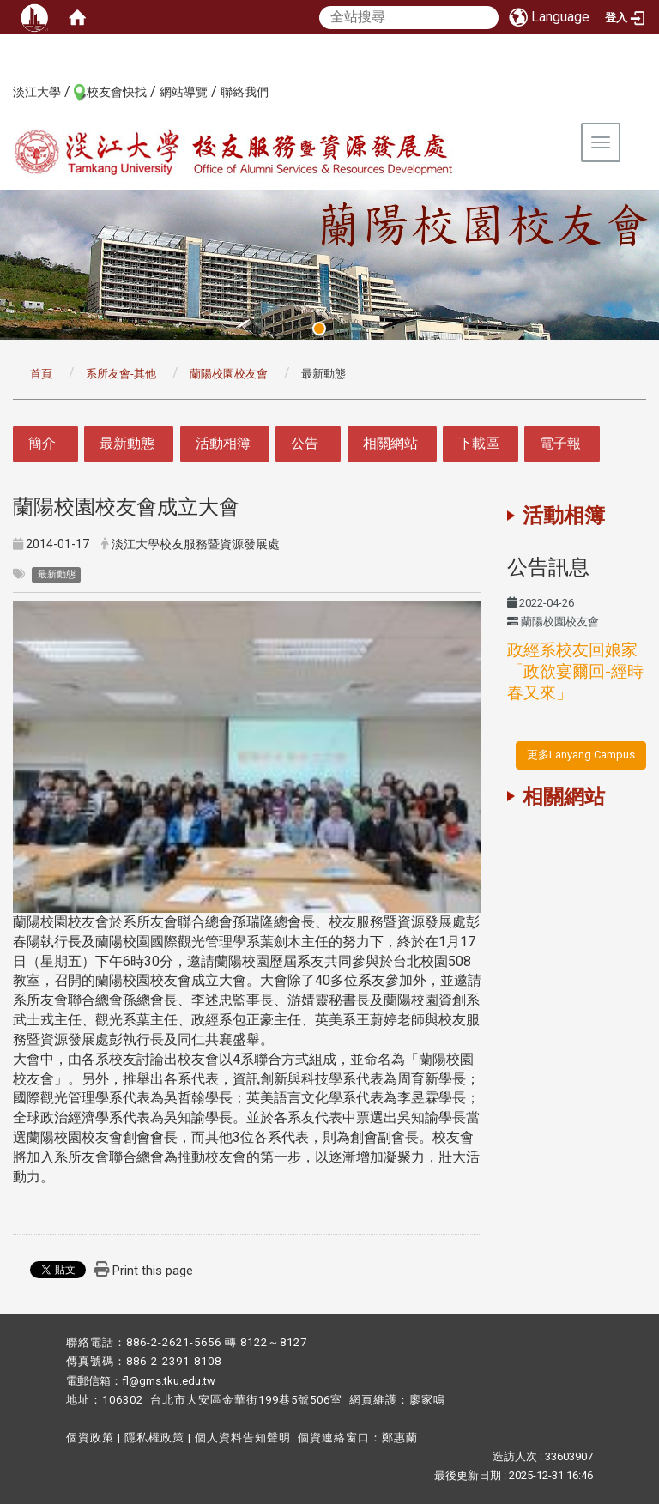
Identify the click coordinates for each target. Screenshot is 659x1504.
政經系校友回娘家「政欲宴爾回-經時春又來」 (575, 671)
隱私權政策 (154, 1437)
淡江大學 (37, 92)
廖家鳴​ (427, 1399)
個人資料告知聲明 (243, 1437)
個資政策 (90, 1437)
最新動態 (127, 443)
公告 (304, 443)
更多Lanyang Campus (581, 754)
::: (4, 91)
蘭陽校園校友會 (229, 373)
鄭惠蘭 (400, 1437)
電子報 (560, 443)
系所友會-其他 (121, 373)
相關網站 (390, 443)
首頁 (41, 373)
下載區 (478, 443)
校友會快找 (117, 92)
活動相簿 (223, 443)
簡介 (42, 443)
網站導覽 (184, 92)
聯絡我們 (245, 92)
